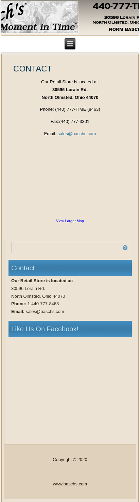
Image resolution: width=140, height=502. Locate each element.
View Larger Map (70, 221)
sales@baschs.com (76, 133)
